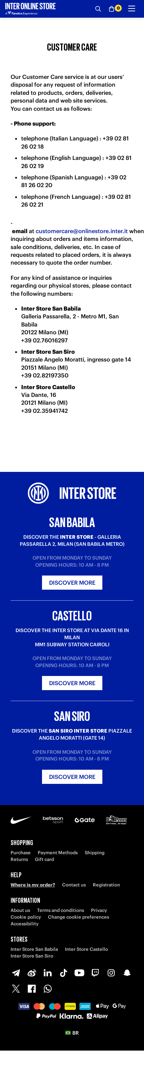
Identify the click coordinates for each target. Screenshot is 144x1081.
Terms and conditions (60, 910)
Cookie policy (26, 917)
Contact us (74, 885)
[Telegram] (16, 972)
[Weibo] (31, 972)
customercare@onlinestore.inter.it (82, 231)
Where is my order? (33, 885)
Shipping (94, 853)
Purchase (21, 853)
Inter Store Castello (86, 949)
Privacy (99, 910)
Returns (19, 859)
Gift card (44, 859)
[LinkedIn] (47, 972)
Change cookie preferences (78, 917)
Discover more (72, 582)
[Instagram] (111, 972)
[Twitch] (95, 972)
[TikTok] (63, 972)
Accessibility (24, 924)
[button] (72, 1033)
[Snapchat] (127, 972)
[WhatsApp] (47, 988)
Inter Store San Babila (34, 949)
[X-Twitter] (16, 988)
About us (20, 910)
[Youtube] (79, 972)
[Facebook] (31, 988)
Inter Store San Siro (32, 956)
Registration (106, 885)
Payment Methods (58, 853)
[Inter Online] (30, 9)
